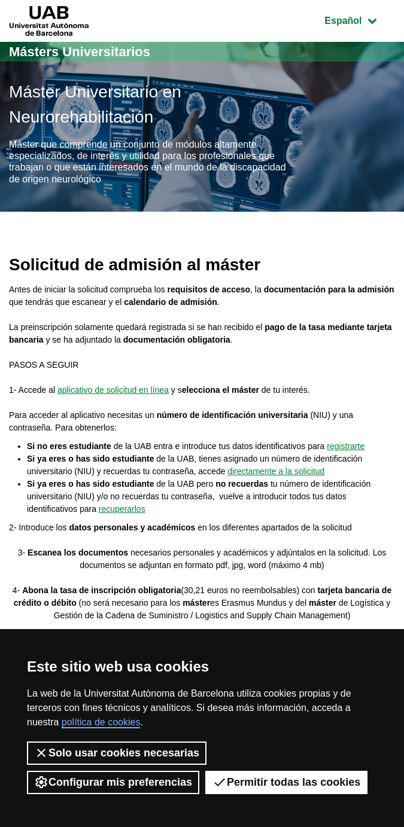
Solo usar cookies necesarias (116, 753)
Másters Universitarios (79, 51)
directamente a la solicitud (275, 471)
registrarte (345, 446)
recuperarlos (122, 509)
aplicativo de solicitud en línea (113, 390)
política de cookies (101, 722)
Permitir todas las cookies (286, 782)
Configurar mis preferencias (113, 782)
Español (359, 19)
